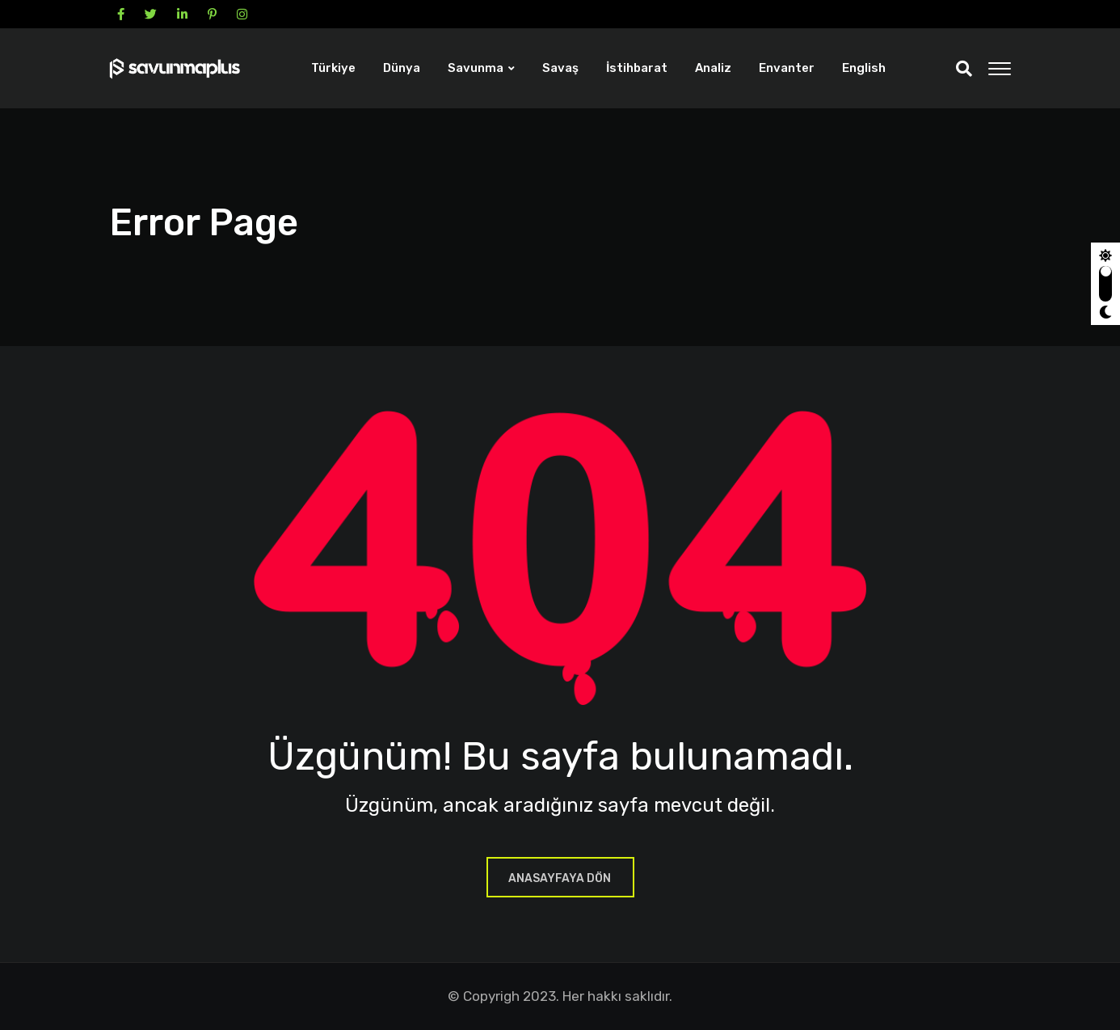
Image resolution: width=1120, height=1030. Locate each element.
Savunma (475, 68)
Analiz (713, 68)
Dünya (401, 68)
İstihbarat (636, 68)
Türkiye (333, 68)
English (864, 68)
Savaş (560, 68)
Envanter (787, 68)
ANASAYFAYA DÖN (560, 878)
